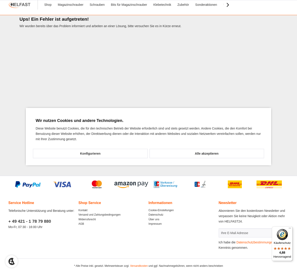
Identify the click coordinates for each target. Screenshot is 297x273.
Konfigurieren (90, 153)
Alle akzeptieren (207, 153)
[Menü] (290, 229)
